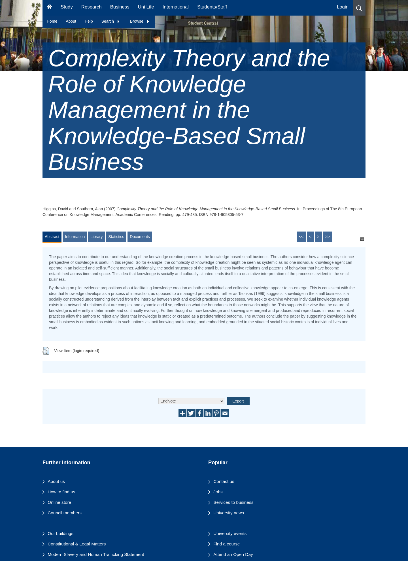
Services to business (233, 502)
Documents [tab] (140, 236)
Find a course (226, 543)
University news (228, 512)
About (71, 21)
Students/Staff (212, 7)
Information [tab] (75, 236)
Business (119, 7)
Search (110, 21)
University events (229, 533)
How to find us (61, 491)
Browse (140, 21)
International (176, 7)
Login (342, 7)
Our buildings (60, 533)
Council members (65, 512)
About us (56, 481)
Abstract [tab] (52, 236)
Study (67, 7)
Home (52, 21)
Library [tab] (96, 236)
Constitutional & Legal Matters (77, 543)
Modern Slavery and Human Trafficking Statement (96, 554)
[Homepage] (49, 8)
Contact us (223, 481)
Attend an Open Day (233, 554)
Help (89, 21)
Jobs (218, 491)
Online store (59, 502)
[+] (362, 239)
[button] (359, 8)
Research (91, 7)
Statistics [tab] (116, 236)
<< (301, 236)
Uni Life (146, 7)
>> (327, 236)
